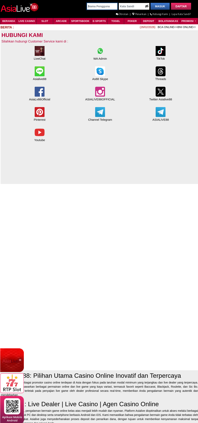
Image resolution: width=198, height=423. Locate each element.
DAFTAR (181, 6)
